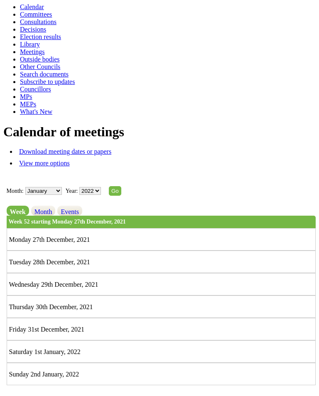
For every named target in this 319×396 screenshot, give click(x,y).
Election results (40, 36)
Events (70, 211)
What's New (36, 111)
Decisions (33, 29)
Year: (72, 191)
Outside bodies (40, 59)
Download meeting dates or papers (65, 151)
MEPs (28, 104)
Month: (15, 191)
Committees (36, 14)
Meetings (32, 51)
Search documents (44, 74)
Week (18, 211)
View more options (44, 163)
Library (30, 44)
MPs (26, 96)
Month (43, 211)
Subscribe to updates (47, 81)
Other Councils (40, 66)
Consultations (38, 21)
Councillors (35, 89)
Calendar (32, 6)
